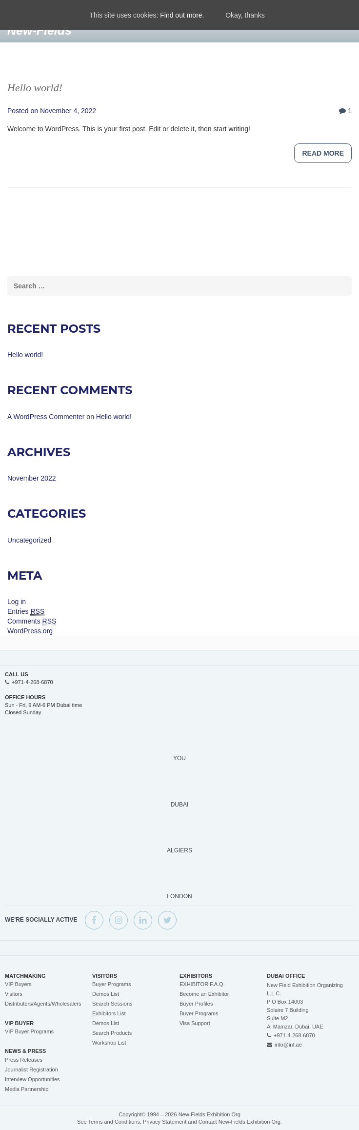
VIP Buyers (18, 984)
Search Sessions (112, 1004)
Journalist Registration (31, 1069)
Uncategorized (29, 540)
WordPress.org (30, 631)
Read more (323, 153)
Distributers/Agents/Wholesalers (43, 1004)
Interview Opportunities (32, 1079)
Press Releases (23, 1060)
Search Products (112, 1033)
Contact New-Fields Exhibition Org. (240, 1122)
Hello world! (34, 87)
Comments (31, 621)
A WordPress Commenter (45, 417)
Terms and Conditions (114, 1122)
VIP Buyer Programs (29, 1031)
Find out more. (182, 15)
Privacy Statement (164, 1122)
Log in (16, 601)
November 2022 (31, 478)
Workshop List (109, 1043)
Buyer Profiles (196, 1004)
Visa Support (195, 1023)
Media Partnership (26, 1089)
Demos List (105, 994)
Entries (25, 611)
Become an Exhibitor (204, 994)
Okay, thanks (245, 15)
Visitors (13, 994)
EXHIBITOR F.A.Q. (202, 984)
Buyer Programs (111, 984)
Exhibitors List (108, 1013)
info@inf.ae (288, 1045)
